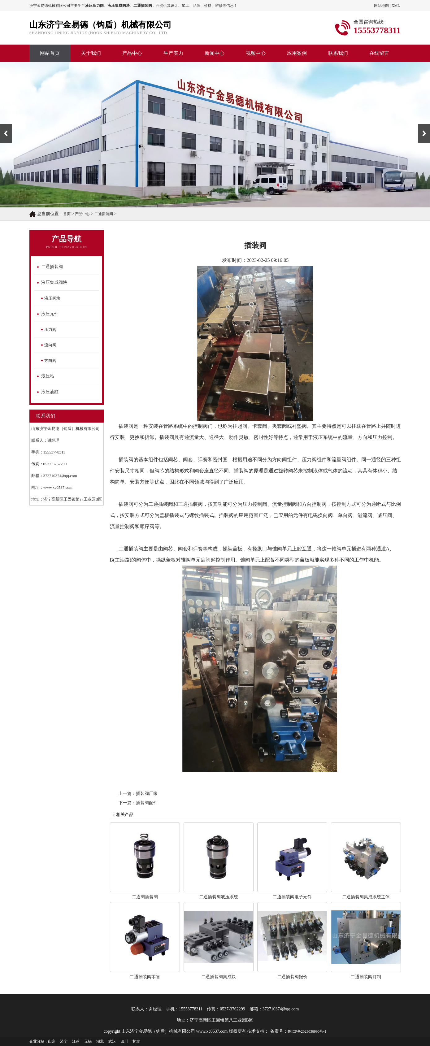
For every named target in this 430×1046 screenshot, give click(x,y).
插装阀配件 (147, 803)
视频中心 (256, 53)
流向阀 (50, 345)
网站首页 (50, 53)
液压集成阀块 (54, 282)
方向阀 (50, 360)
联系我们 (338, 53)
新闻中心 (214, 53)
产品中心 (132, 53)
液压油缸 (50, 391)
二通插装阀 (103, 214)
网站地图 (381, 5)
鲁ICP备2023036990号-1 (307, 1031)
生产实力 (173, 53)
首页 (67, 214)
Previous (6, 133)
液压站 (47, 376)
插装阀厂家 (147, 793)
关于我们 (91, 53)
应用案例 (297, 53)
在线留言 (379, 53)
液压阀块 (52, 298)
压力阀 (50, 329)
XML (396, 5)
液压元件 (50, 313)
